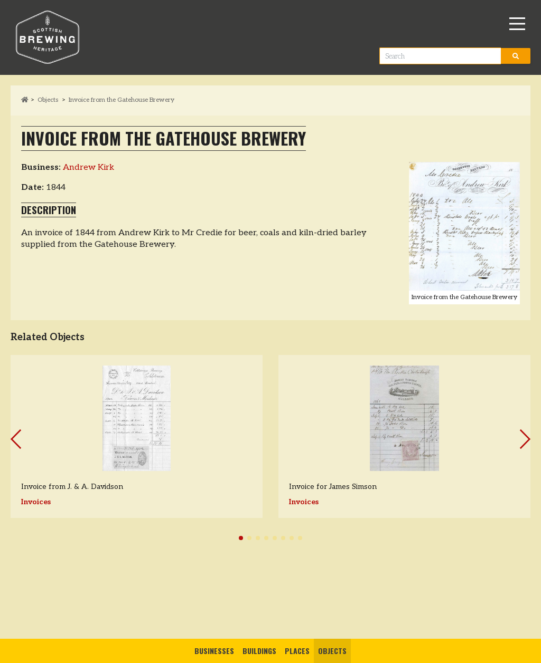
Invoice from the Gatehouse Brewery (121, 100)
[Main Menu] (517, 24)
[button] (241, 538)
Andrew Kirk (88, 167)
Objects (332, 650)
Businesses (214, 650)
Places (297, 650)
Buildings (259, 650)
